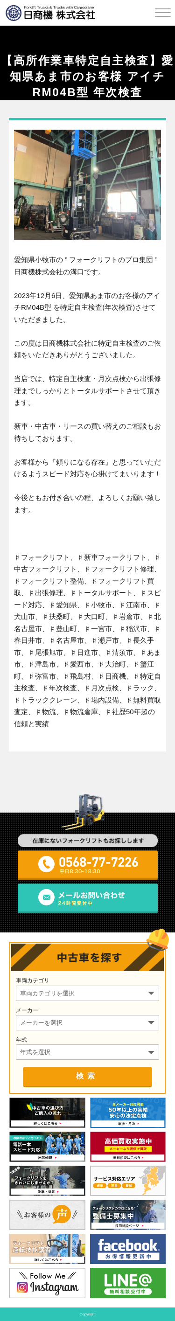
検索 (87, 1076)
